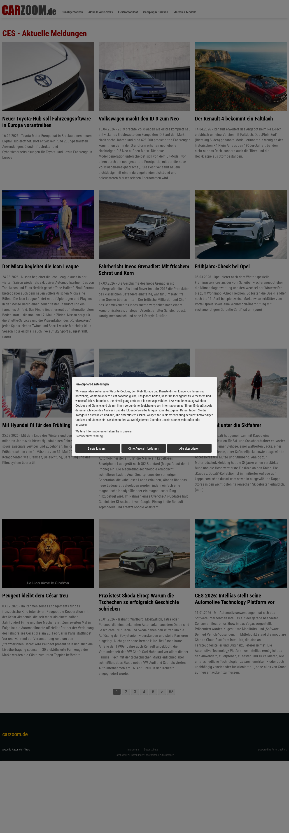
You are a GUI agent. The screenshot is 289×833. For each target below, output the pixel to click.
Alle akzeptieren (189, 448)
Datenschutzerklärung (89, 436)
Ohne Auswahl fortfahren (143, 448)
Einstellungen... (97, 448)
